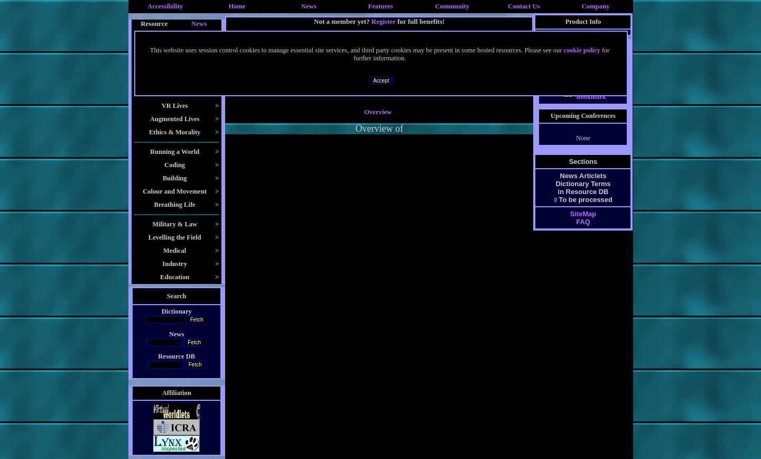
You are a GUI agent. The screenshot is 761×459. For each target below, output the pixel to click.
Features (380, 6)
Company (596, 6)
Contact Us (524, 6)
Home (236, 6)
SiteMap (583, 214)
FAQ (583, 222)
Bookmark (583, 96)
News (309, 6)
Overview (378, 112)
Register (384, 21)
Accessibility (165, 6)
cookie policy (582, 50)
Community (452, 6)
